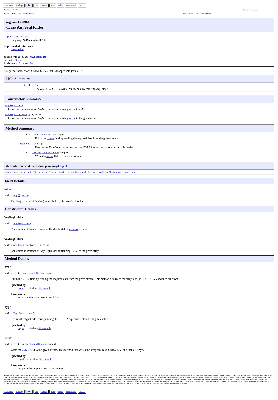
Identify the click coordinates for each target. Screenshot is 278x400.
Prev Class (7, 10)
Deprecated (71, 5)
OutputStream (50, 151)
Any (25, 84)
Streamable (17, 49)
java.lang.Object (18, 36)
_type (35, 142)
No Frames (254, 10)
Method (25, 13)
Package (19, 5)
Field (19, 13)
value (35, 84)
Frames (246, 10)
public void (12, 274)
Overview (8, 5)
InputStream (48, 133)
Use (36, 5)
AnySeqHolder (38, 56)
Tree (53, 5)
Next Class (16, 10)
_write (36, 151)
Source (44, 5)
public (8, 194)
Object (19, 59)
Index (60, 5)
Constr (31, 13)
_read (35, 133)
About (82, 5)
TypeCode (25, 142)
